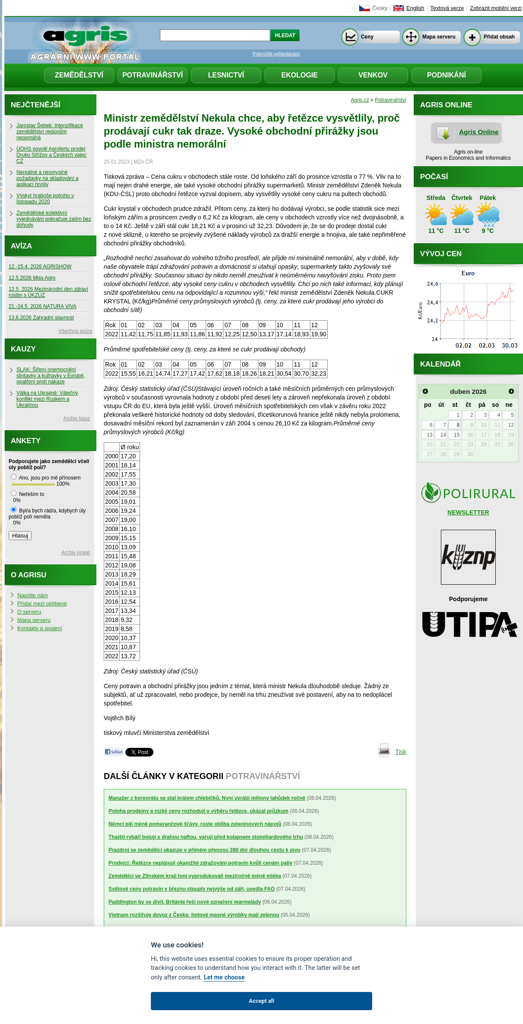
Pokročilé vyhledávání (276, 53)
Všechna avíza (75, 331)
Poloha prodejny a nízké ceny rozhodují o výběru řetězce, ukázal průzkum (198, 811)
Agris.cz (360, 100)
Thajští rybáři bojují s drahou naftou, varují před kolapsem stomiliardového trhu (205, 837)
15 (456, 435)
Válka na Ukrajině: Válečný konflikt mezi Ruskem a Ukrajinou (47, 399)
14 (443, 435)
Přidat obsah (499, 37)
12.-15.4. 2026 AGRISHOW (40, 267)
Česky (379, 8)
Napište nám (32, 596)
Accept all (261, 1001)
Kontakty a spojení (39, 628)
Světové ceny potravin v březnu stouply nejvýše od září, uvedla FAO (191, 889)
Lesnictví (226, 75)
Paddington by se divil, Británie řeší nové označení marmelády (184, 902)
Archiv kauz (77, 418)
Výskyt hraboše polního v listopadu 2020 (45, 199)
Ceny (367, 37)
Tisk (400, 751)
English (415, 8)
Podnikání (446, 75)
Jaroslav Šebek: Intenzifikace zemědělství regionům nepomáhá (49, 131)
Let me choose (224, 977)
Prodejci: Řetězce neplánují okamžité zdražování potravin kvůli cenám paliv (200, 863)
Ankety (26, 441)
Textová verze (447, 8)
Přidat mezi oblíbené (42, 604)
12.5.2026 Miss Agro (32, 278)
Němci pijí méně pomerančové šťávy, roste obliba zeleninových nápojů (194, 824)
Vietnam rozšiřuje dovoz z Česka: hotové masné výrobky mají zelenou (193, 915)
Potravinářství (152, 75)
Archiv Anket (75, 553)
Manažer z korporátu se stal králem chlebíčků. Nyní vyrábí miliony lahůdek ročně (206, 798)
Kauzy (23, 349)
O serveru (29, 612)
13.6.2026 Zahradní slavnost (41, 318)
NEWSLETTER (468, 512)
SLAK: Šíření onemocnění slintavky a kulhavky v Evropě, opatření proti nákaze (50, 376)
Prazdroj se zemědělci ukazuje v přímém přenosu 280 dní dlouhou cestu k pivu (204, 850)
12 (510, 425)
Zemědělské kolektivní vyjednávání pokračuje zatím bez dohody (53, 219)
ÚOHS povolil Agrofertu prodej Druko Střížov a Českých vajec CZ (51, 155)
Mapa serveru (439, 37)
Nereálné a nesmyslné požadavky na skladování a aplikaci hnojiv (47, 178)
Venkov (373, 75)
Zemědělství (79, 75)
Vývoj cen (441, 254)
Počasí (434, 177)
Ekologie (299, 75)
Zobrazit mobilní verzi (496, 8)
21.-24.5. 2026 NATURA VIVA (43, 306)
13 (429, 435)
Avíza (21, 246)
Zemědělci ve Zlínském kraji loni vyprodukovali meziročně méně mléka (194, 876)
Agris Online (479, 131)
